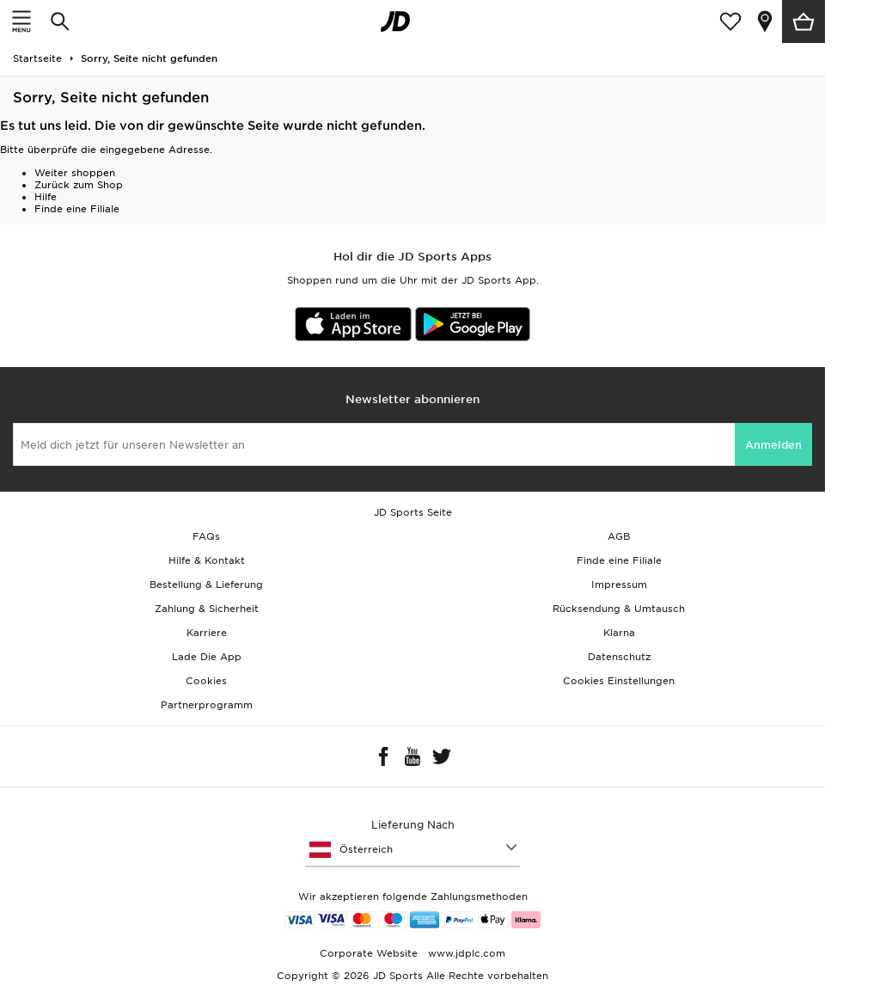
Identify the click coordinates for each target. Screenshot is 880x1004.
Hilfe (45, 197)
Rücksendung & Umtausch (619, 609)
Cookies (206, 681)
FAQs (206, 536)
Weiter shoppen (74, 173)
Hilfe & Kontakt (206, 560)
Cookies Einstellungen (619, 681)
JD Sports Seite (413, 512)
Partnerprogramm (207, 705)
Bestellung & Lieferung (206, 585)
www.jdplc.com (465, 953)
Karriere (206, 633)
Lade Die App (206, 657)
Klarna (619, 633)
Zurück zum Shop (78, 185)
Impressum (619, 585)
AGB (619, 536)
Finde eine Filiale (76, 209)
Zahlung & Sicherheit (207, 609)
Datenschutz (619, 657)
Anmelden (773, 444)
